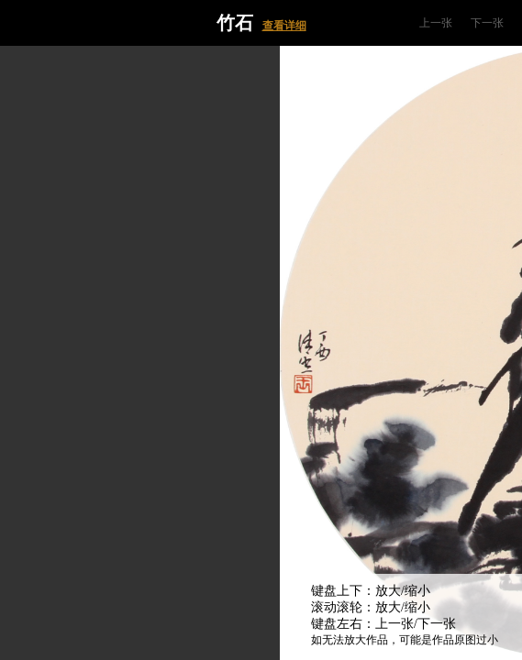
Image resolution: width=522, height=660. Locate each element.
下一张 (487, 22)
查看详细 (284, 25)
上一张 (435, 22)
